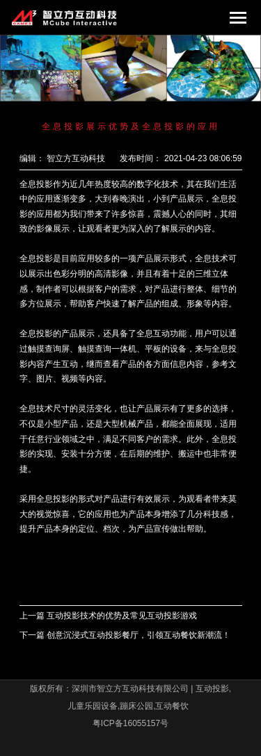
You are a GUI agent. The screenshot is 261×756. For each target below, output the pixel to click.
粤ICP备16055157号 (130, 723)
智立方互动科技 (76, 158)
